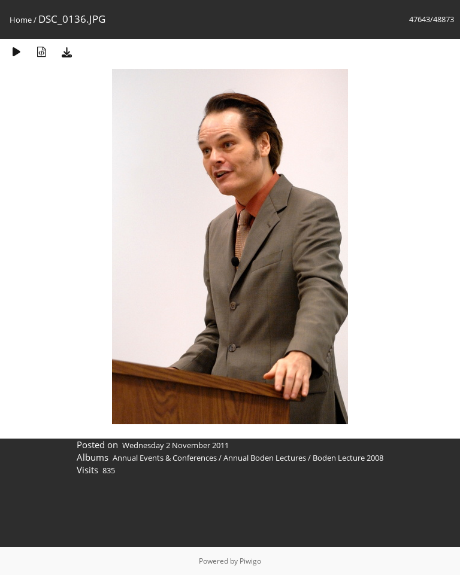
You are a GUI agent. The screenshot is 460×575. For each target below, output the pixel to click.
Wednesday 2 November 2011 (175, 445)
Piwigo (250, 561)
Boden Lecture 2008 (348, 457)
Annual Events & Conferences (165, 457)
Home (21, 19)
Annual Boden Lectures (264, 457)
